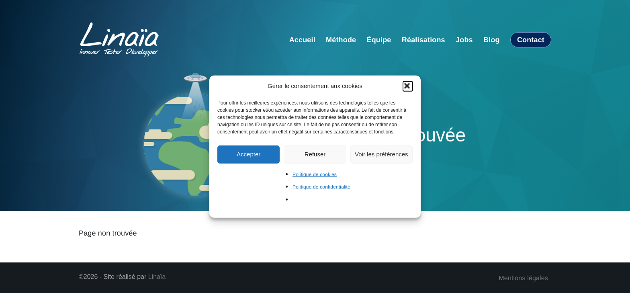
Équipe (379, 40)
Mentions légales (523, 278)
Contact (530, 40)
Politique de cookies (314, 174)
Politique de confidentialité (321, 187)
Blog (491, 40)
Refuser (315, 154)
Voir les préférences (381, 154)
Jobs (464, 40)
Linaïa (157, 276)
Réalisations (423, 40)
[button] (408, 86)
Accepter (248, 154)
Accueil (302, 40)
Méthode (341, 40)
